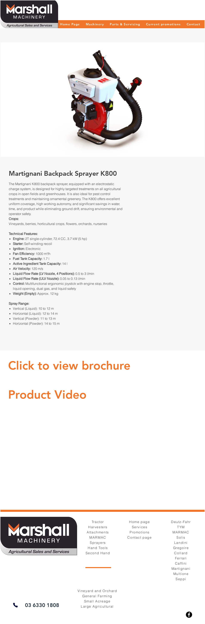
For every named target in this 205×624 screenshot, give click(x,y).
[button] (95, 24)
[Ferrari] (181, 558)
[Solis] (181, 537)
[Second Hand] (98, 552)
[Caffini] (181, 563)
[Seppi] (181, 578)
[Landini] (181, 542)
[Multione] (181, 573)
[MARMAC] (98, 537)
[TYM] (181, 526)
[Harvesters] (98, 526)
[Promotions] (140, 532)
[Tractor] (98, 521)
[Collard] (181, 552)
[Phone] (15, 605)
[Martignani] (181, 568)
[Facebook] (189, 615)
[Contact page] (140, 537)
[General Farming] (98, 595)
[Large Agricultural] (98, 606)
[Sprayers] (98, 542)
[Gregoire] (181, 547)
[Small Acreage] (98, 601)
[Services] (140, 526)
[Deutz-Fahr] (181, 521)
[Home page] (140, 521)
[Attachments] (98, 532)
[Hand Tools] (98, 547)
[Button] (69, 366)
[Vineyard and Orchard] (98, 590)
